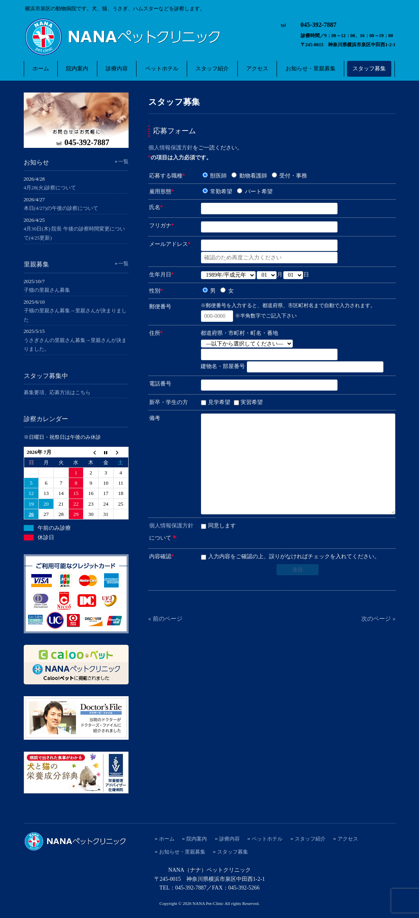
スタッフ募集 (232, 852)
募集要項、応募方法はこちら (57, 392)
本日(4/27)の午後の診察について (61, 208)
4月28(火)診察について (50, 188)
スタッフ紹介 (310, 839)
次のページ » (378, 619)
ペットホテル (267, 839)
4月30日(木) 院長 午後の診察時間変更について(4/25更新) (74, 233)
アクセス (347, 839)
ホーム (166, 839)
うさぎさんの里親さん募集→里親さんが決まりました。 (75, 344)
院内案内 (196, 839)
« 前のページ (165, 619)
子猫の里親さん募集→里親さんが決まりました (75, 315)
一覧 (123, 161)
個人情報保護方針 (170, 148)
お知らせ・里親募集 (182, 852)
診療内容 (229, 839)
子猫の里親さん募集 (47, 290)
